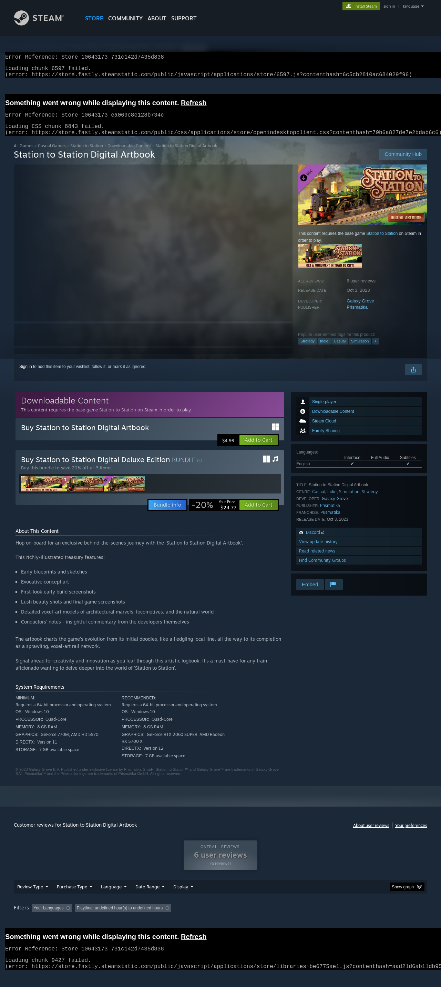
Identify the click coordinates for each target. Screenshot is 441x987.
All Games (23, 154)
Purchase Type (72, 900)
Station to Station (86, 154)
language (411, 6)
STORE (94, 18)
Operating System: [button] (278, 921)
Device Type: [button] (367, 921)
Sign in (25, 374)
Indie (324, 349)
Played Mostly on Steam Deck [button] (220, 921)
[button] (258, 448)
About (156, 18)
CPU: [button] (314, 921)
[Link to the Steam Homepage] (44, 24)
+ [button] (375, 349)
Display (180, 900)
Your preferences (411, 833)
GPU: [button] (337, 921)
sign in (389, 6)
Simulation (360, 349)
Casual (340, 349)
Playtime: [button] (171, 921)
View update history (318, 549)
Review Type (30, 900)
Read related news (317, 559)
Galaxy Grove (360, 309)
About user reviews (371, 833)
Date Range (147, 900)
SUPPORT (184, 18)
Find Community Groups (322, 568)
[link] (213, 513)
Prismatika (357, 315)
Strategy (307, 349)
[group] (220, 921)
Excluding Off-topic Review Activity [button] (118, 921)
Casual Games (52, 154)
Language (111, 900)
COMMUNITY (125, 18)
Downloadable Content (129, 154)
